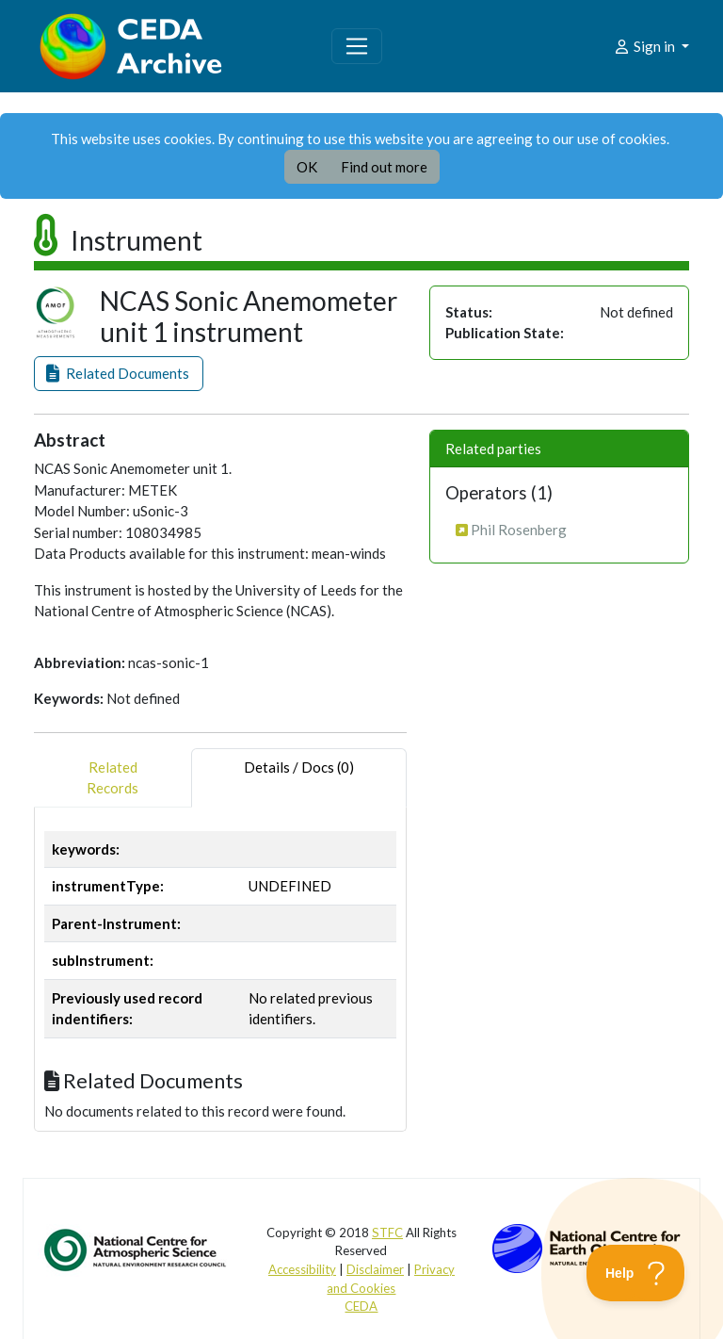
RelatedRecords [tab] (112, 778)
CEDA (361, 1306)
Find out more (384, 166)
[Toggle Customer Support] (635, 1273)
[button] (118, 373)
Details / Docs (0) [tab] (299, 778)
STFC (387, 1232)
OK (307, 166)
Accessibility (302, 1269)
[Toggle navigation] (356, 46)
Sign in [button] (645, 46)
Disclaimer (375, 1269)
